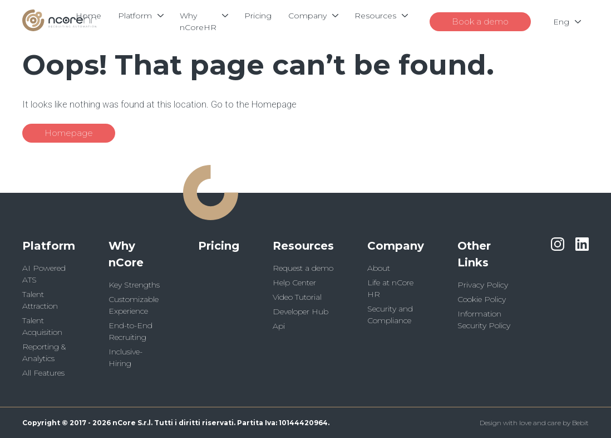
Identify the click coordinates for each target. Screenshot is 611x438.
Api (279, 326)
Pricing (218, 245)
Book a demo (480, 21)
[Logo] (59, 28)
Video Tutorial (297, 297)
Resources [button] (303, 245)
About (378, 268)
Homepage (69, 133)
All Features (43, 373)
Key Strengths (134, 285)
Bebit (580, 422)
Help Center (294, 283)
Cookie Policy (481, 299)
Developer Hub (300, 311)
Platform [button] (48, 245)
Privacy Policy (482, 285)
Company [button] (395, 245)
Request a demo (303, 268)
